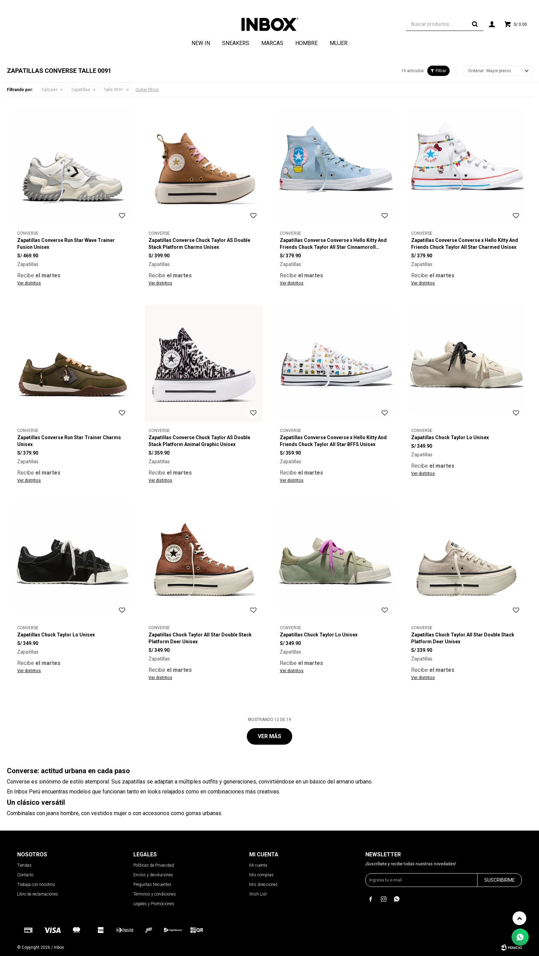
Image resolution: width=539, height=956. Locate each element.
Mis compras (261, 874)
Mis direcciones (263, 884)
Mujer (339, 43)
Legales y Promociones (153, 903)
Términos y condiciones (154, 894)
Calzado (49, 89)
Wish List (258, 894)
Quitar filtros (147, 89)
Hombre (306, 43)
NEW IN (200, 43)
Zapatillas (80, 89)
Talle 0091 (113, 89)
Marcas (272, 43)
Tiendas (24, 865)
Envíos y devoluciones (153, 874)
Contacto (25, 874)
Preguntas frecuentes (152, 884)
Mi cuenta (258, 865)
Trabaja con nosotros (36, 884)
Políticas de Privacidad (153, 865)
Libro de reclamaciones (37, 894)
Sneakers (235, 43)
